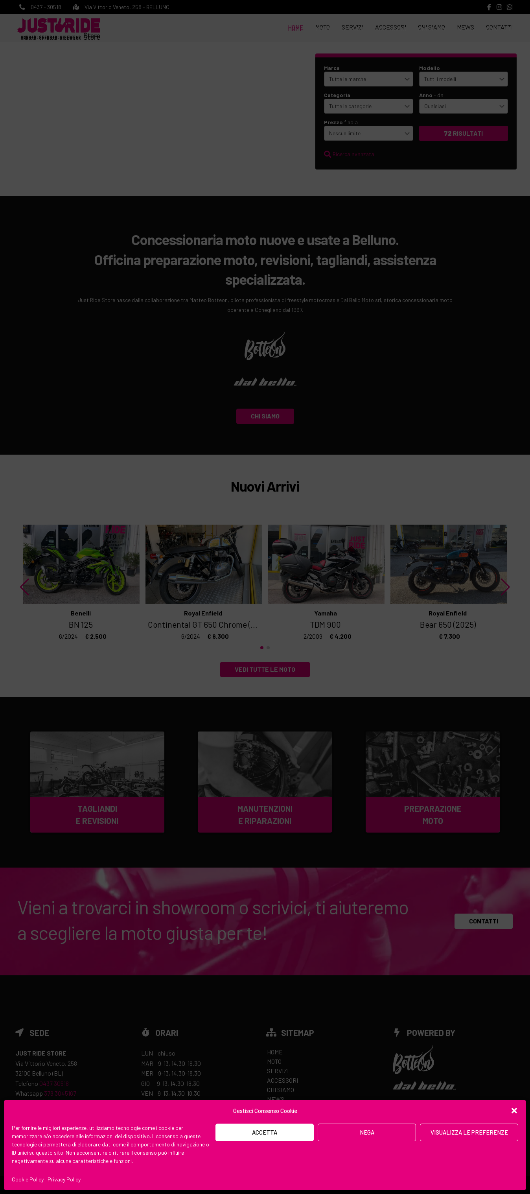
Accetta (264, 1132)
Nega (367, 1132)
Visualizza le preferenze (469, 1132)
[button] (514, 1111)
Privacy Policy (64, 1179)
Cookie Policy (28, 1179)
